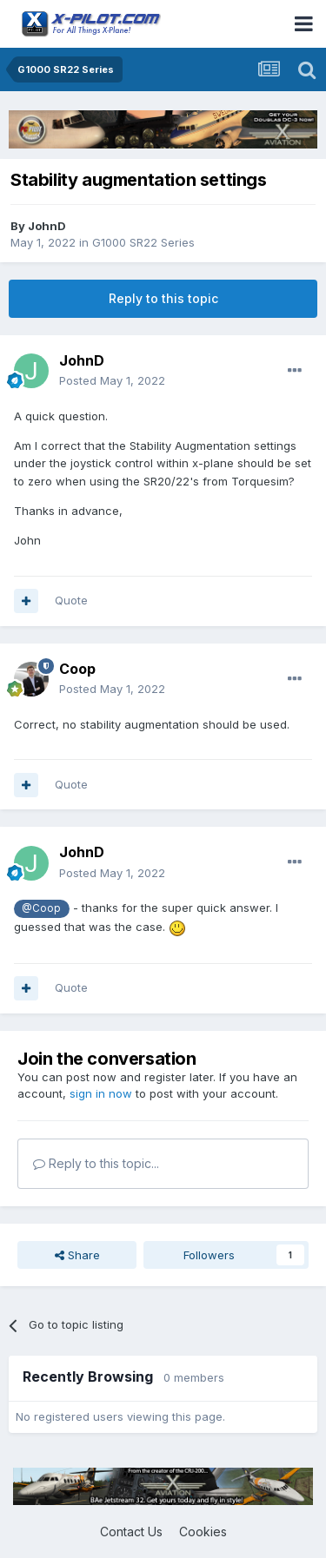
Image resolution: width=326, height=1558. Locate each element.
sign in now (101, 1093)
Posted (112, 380)
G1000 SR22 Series (143, 242)
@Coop (41, 908)
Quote (71, 600)
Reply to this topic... (96, 1163)
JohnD (47, 226)
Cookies (203, 1531)
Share (77, 1255)
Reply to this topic (163, 298)
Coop (77, 668)
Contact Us (131, 1531)
